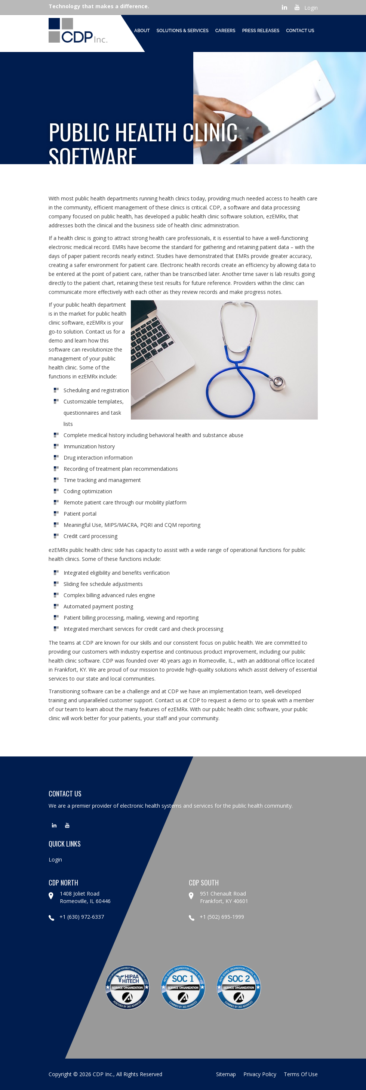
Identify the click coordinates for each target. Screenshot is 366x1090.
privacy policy (259, 1074)
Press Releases (261, 30)
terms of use (301, 1074)
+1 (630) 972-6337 (76, 916)
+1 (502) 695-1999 (216, 916)
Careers (225, 30)
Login (311, 7)
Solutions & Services (183, 30)
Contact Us (300, 30)
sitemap (226, 1074)
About (142, 30)
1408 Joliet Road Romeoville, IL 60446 (85, 897)
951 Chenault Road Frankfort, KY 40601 (224, 897)
